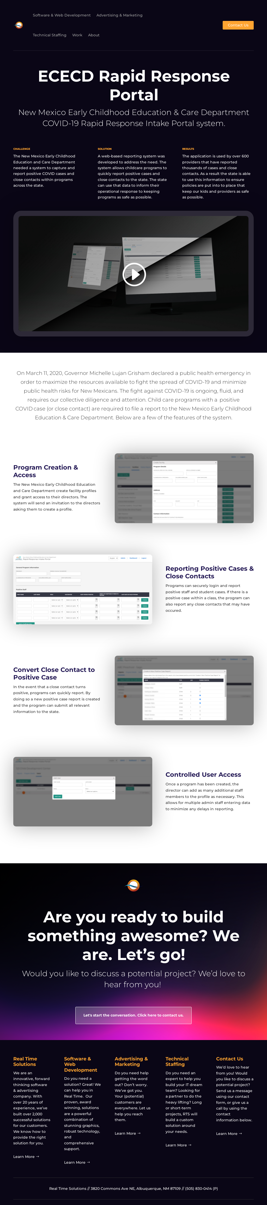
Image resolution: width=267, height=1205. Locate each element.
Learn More (24, 1156)
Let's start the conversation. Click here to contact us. (133, 1015)
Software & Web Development (62, 15)
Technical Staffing (49, 35)
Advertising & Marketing (119, 15)
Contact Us (238, 25)
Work (77, 35)
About (94, 35)
